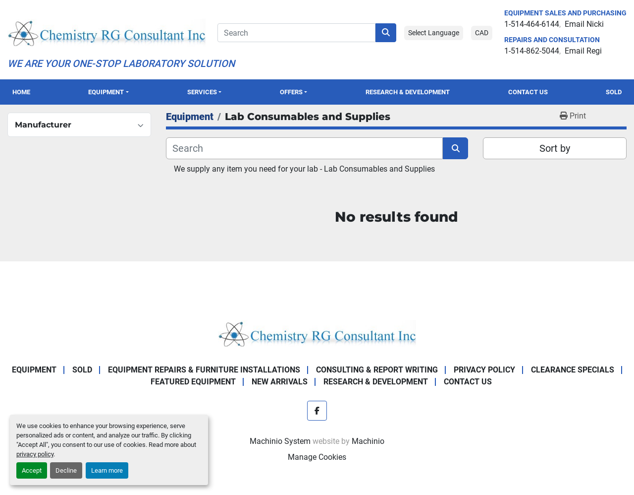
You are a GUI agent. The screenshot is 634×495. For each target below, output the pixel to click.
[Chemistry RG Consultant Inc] (317, 333)
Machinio (368, 441)
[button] (108, 92)
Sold (614, 92)
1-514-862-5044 (531, 51)
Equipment (106, 92)
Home (21, 92)
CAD (481, 33)
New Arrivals (280, 381)
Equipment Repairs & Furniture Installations (204, 369)
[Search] (296, 32)
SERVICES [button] (202, 92)
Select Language (433, 33)
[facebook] (317, 411)
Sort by (554, 148)
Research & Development (408, 92)
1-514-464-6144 (531, 24)
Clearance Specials (572, 369)
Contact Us (528, 92)
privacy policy (34, 454)
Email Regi (583, 51)
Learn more (107, 470)
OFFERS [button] (291, 92)
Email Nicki (584, 24)
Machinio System (280, 441)
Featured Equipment (193, 381)
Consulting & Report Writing (377, 369)
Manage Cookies (317, 457)
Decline (66, 470)
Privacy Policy (484, 369)
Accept (32, 470)
